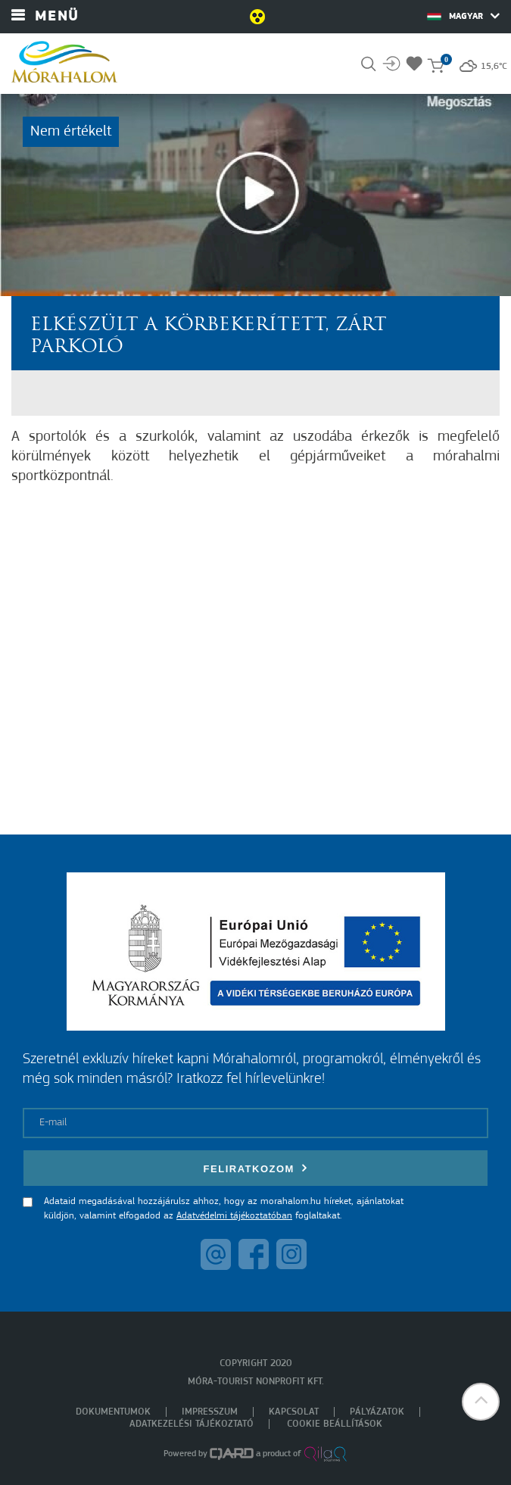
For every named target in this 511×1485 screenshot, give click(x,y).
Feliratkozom (256, 1168)
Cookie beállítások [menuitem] (334, 1424)
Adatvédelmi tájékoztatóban (234, 1216)
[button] (481, 1402)
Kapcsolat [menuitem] (294, 1412)
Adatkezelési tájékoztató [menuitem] (191, 1424)
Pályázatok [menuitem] (377, 1412)
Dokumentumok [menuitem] (113, 1412)
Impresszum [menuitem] (210, 1412)
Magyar (463, 16)
